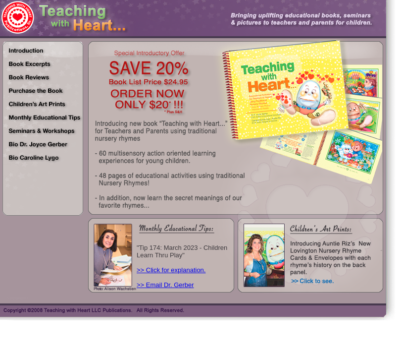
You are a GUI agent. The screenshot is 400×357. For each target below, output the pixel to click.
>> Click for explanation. (171, 270)
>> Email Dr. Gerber (165, 285)
